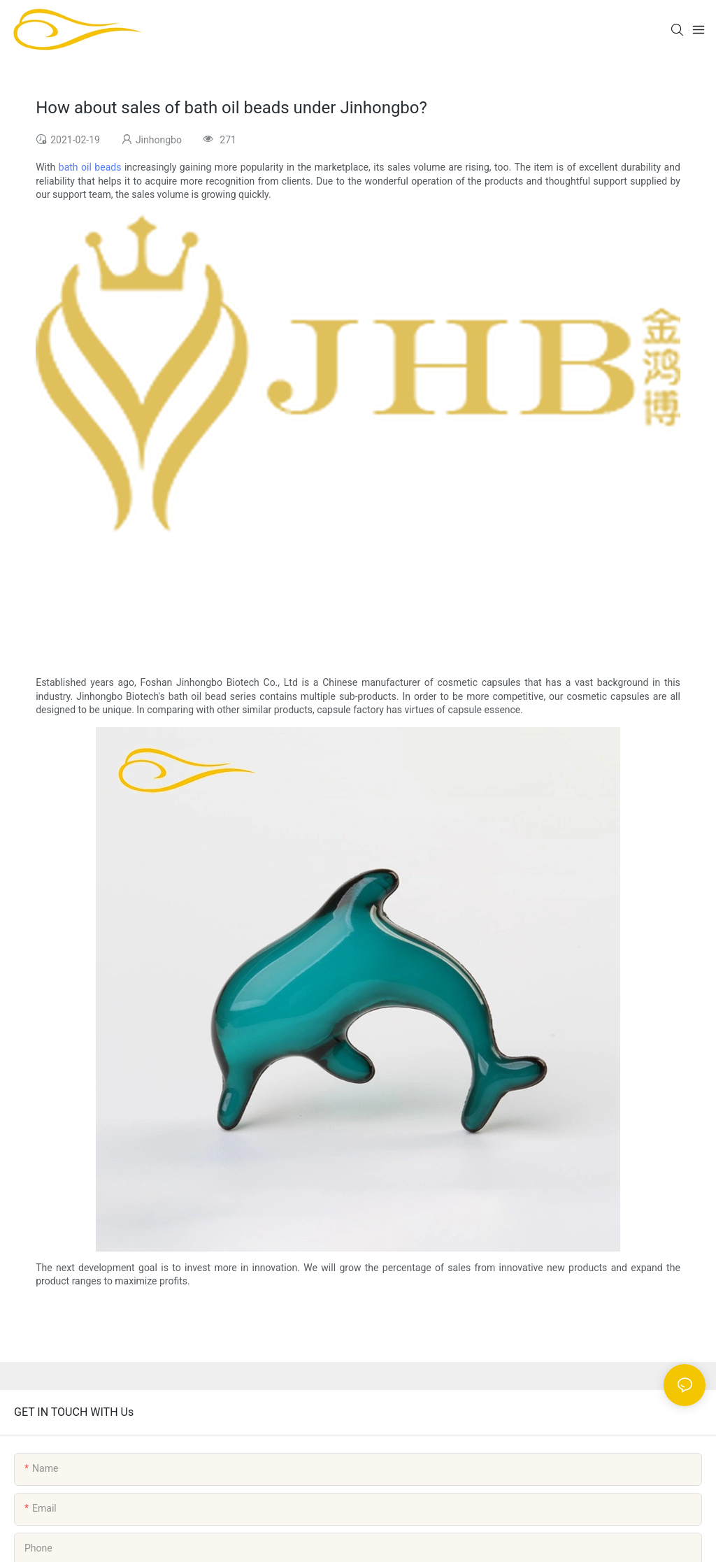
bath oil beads (90, 167)
